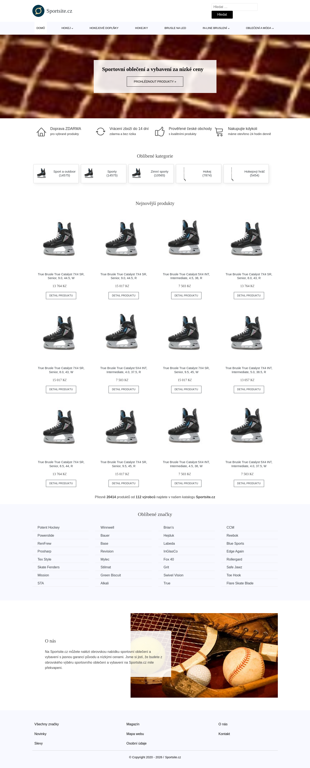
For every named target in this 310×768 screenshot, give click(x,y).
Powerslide (46, 535)
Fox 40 (169, 559)
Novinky (40, 734)
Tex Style (44, 559)
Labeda (169, 543)
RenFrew (44, 543)
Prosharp (44, 551)
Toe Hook (234, 575)
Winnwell (107, 527)
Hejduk (169, 535)
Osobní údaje (137, 743)
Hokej (66, 28)
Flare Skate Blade (240, 583)
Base (104, 543)
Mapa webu (135, 734)
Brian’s (169, 527)
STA (41, 583)
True (167, 583)
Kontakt (224, 734)
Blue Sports (235, 543)
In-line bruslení (215, 28)
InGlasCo (171, 551)
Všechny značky (46, 724)
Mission (43, 575)
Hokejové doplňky (104, 28)
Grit (166, 567)
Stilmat (106, 567)
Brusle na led (175, 28)
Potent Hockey (49, 527)
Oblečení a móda (258, 28)
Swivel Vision (173, 575)
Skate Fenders (49, 567)
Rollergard (234, 559)
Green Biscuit (111, 575)
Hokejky (141, 28)
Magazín (133, 724)
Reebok (232, 535)
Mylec (105, 559)
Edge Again (235, 551)
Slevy (38, 743)
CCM (230, 527)
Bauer (105, 535)
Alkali (105, 583)
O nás (223, 724)
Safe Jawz (234, 567)
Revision (107, 551)
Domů (41, 28)
